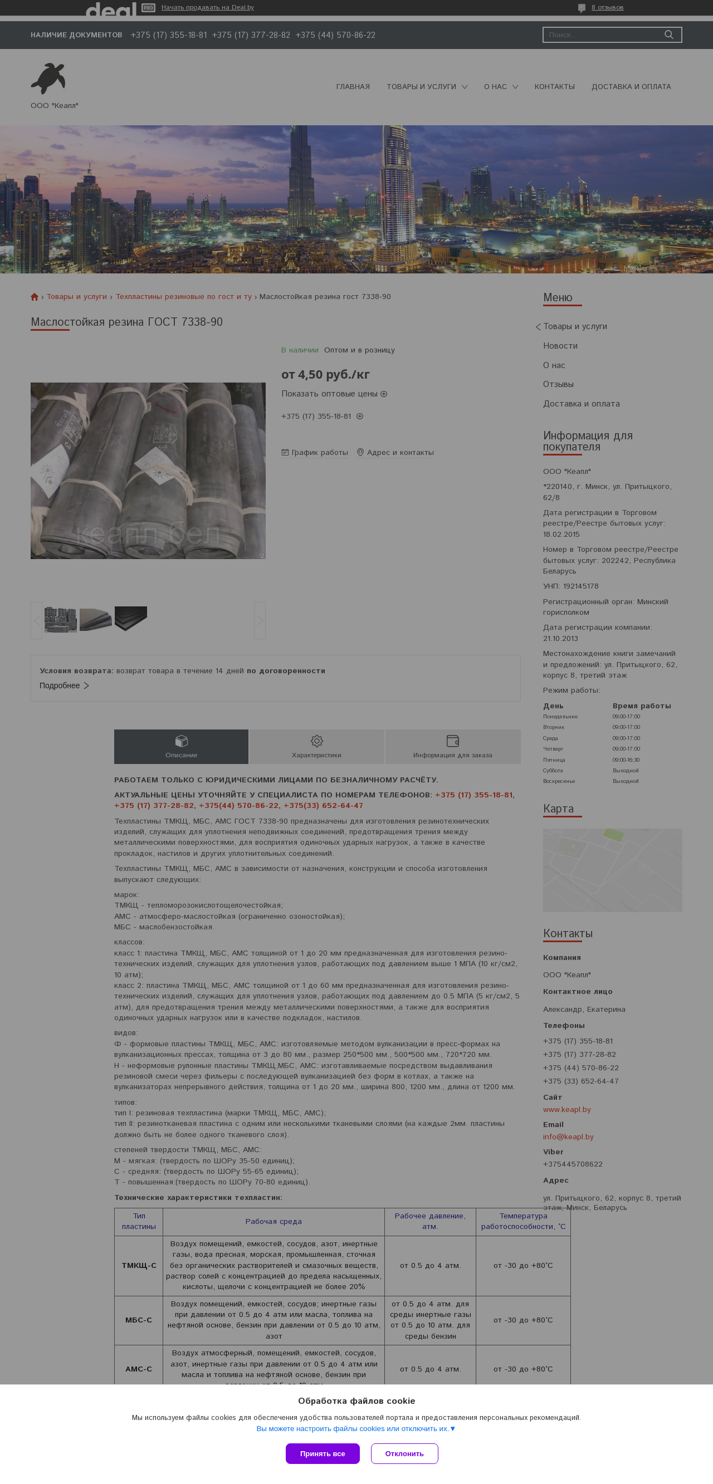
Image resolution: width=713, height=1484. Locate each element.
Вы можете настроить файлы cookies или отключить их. (352, 1428)
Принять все (322, 1453)
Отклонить (404, 1453)
